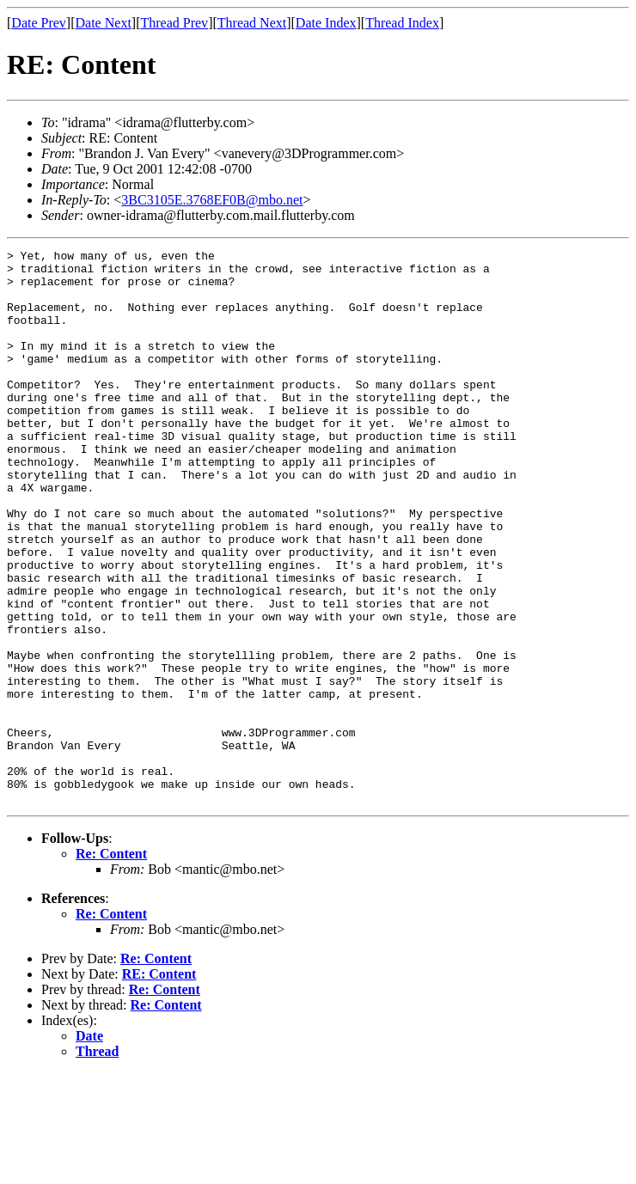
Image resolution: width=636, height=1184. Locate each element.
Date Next (103, 22)
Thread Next (251, 22)
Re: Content (111, 964)
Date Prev (38, 22)
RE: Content (159, 1084)
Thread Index (402, 22)
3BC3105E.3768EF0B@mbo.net (212, 199)
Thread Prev (174, 22)
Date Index (326, 22)
